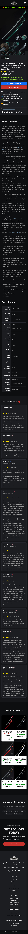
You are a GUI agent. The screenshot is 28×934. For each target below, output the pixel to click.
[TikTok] (12, 870)
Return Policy (14, 900)
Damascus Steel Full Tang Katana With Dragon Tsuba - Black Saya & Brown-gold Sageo (7, 782)
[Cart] (25, 3)
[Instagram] (9, 870)
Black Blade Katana (7, 811)
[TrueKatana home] (14, 3)
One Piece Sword (18, 813)
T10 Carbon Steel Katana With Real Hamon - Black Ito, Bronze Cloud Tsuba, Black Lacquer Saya (20, 732)
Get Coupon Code (14, 844)
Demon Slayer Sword (14, 923)
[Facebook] (19, 870)
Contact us (14, 882)
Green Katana (9, 813)
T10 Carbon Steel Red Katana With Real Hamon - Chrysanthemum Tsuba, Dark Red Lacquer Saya (7, 732)
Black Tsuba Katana (19, 806)
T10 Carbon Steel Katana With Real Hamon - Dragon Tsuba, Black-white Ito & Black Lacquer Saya (20, 782)
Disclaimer (14, 913)
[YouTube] (15, 870)
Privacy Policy (14, 904)
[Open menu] (2, 3)
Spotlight (14, 890)
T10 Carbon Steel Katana (19, 811)
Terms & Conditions (14, 902)
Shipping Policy (14, 898)
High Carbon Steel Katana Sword (14, 809)
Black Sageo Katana (8, 806)
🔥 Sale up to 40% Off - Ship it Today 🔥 (14, 7)
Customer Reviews (14, 888)
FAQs (14, 886)
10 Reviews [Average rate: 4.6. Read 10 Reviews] (11, 71)
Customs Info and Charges (14, 915)
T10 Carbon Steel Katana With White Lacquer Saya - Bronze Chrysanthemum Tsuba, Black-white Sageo (20, 759)
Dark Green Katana (14, 232)
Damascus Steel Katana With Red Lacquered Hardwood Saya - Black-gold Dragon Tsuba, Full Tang (8, 759)
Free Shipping (7, 737)
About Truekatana (14, 880)
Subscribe (14, 884)
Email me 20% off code (9, 109)
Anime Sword (14, 925)
